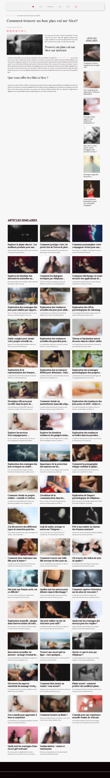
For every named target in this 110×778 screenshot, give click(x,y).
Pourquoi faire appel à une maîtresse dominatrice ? (89, 120)
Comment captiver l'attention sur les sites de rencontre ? (86, 590)
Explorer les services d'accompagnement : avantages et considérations (21, 435)
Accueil (8, 15)
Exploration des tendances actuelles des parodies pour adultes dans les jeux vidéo (53, 341)
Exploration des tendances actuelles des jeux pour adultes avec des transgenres (55, 310)
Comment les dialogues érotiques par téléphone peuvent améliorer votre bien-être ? (51, 280)
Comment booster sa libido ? (54, 715)
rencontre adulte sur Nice (63, 58)
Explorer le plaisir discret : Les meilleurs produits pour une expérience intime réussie (22, 247)
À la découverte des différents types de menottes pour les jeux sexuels (22, 529)
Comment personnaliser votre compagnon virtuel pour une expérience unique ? (86, 247)
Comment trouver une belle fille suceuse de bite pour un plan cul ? (53, 561)
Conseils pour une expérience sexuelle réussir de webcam (86, 716)
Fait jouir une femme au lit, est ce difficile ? (22, 590)
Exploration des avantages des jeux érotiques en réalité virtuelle (22, 467)
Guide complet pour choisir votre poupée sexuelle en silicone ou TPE (21, 341)
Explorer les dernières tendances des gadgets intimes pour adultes (55, 435)
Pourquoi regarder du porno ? (91, 175)
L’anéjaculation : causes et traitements (52, 747)
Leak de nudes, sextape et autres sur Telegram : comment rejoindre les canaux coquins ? (54, 530)
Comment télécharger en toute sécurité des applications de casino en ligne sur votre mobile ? (87, 280)
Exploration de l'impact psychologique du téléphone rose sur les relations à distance (85, 499)
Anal (40, 7)
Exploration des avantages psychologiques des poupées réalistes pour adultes (86, 373)
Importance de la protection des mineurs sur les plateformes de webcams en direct (53, 468)
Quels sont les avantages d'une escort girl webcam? (22, 747)
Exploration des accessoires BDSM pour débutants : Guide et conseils (54, 373)
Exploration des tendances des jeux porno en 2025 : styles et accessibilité (87, 404)
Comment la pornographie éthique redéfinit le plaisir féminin (85, 467)
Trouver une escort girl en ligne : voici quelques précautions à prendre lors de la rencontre (54, 656)
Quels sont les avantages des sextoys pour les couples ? (86, 622)
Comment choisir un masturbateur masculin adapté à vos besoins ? (55, 404)
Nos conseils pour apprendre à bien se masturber (92, 92)
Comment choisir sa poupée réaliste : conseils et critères (21, 496)
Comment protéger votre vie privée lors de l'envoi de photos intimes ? (55, 247)
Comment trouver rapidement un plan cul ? (92, 65)
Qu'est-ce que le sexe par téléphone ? (84, 653)
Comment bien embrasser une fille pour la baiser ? (22, 559)
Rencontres (50, 7)
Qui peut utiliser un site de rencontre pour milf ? (53, 622)
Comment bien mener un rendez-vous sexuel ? (52, 684)
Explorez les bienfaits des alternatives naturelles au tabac (20, 279)
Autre (68, 7)
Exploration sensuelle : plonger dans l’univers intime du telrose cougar (23, 623)
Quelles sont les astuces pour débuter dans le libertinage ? (54, 590)
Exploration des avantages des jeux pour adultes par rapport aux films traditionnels (22, 310)
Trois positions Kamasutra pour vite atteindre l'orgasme (90, 202)
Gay (60, 7)
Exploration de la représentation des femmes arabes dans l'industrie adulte (22, 373)
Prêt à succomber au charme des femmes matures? (86, 528)
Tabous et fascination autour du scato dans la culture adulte (87, 340)
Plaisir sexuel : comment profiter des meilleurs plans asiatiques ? (85, 686)
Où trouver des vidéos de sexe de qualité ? (86, 559)
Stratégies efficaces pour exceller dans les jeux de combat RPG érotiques (20, 404)
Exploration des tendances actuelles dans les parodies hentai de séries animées (85, 435)
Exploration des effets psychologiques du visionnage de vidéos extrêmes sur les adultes (86, 311)
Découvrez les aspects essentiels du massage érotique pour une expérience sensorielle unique (23, 687)
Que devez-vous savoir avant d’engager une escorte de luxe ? (90, 149)
